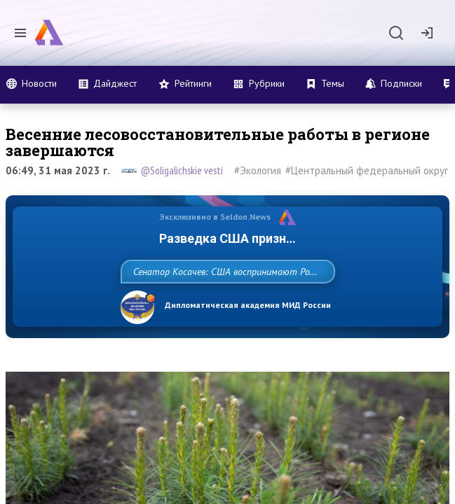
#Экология (257, 170)
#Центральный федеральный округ (366, 170)
